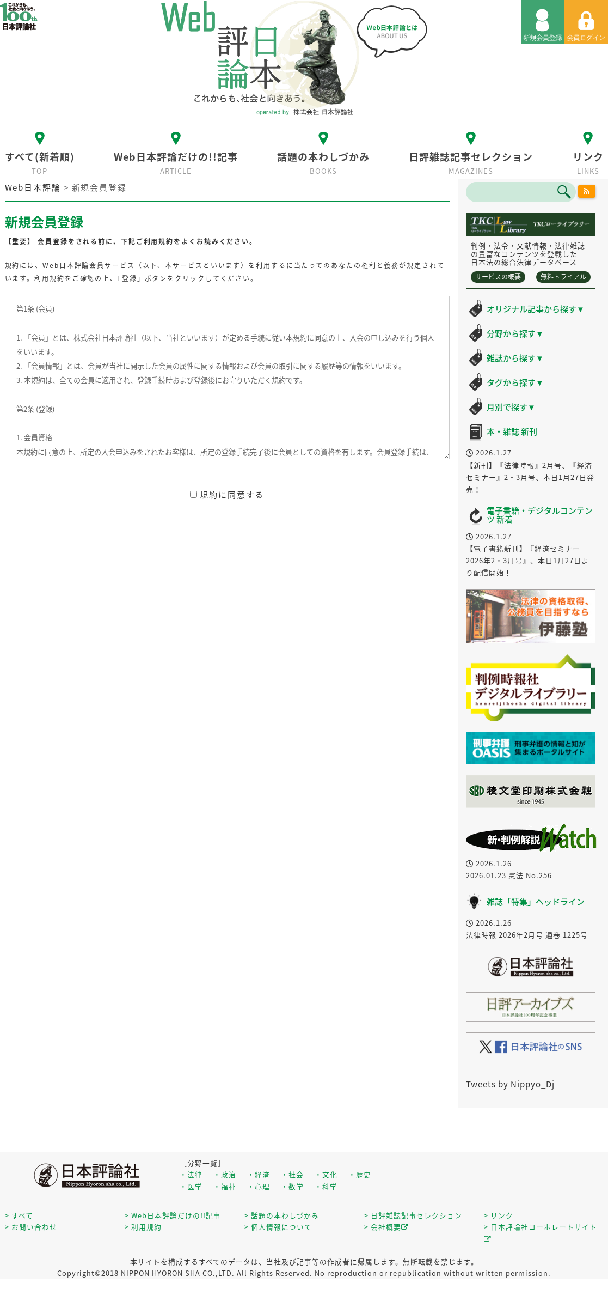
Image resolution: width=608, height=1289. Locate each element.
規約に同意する (227, 495)
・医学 (191, 1186)
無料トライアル (563, 277)
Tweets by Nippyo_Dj (510, 1084)
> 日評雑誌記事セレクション (413, 1215)
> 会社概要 (386, 1226)
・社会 (292, 1174)
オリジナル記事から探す (536, 309)
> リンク (498, 1215)
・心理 (258, 1186)
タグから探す (515, 382)
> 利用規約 (143, 1226)
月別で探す (511, 407)
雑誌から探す (515, 358)
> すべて (19, 1215)
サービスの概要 (498, 277)
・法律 (191, 1174)
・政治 (224, 1174)
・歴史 (359, 1174)
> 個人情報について (278, 1226)
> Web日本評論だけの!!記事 (173, 1215)
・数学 (292, 1186)
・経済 (258, 1174)
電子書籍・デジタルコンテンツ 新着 (540, 515)
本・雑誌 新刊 (512, 431)
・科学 (326, 1186)
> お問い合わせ (31, 1226)
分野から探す (515, 333)
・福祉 (224, 1186)
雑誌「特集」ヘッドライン (536, 902)
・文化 (326, 1174)
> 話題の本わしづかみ (281, 1215)
